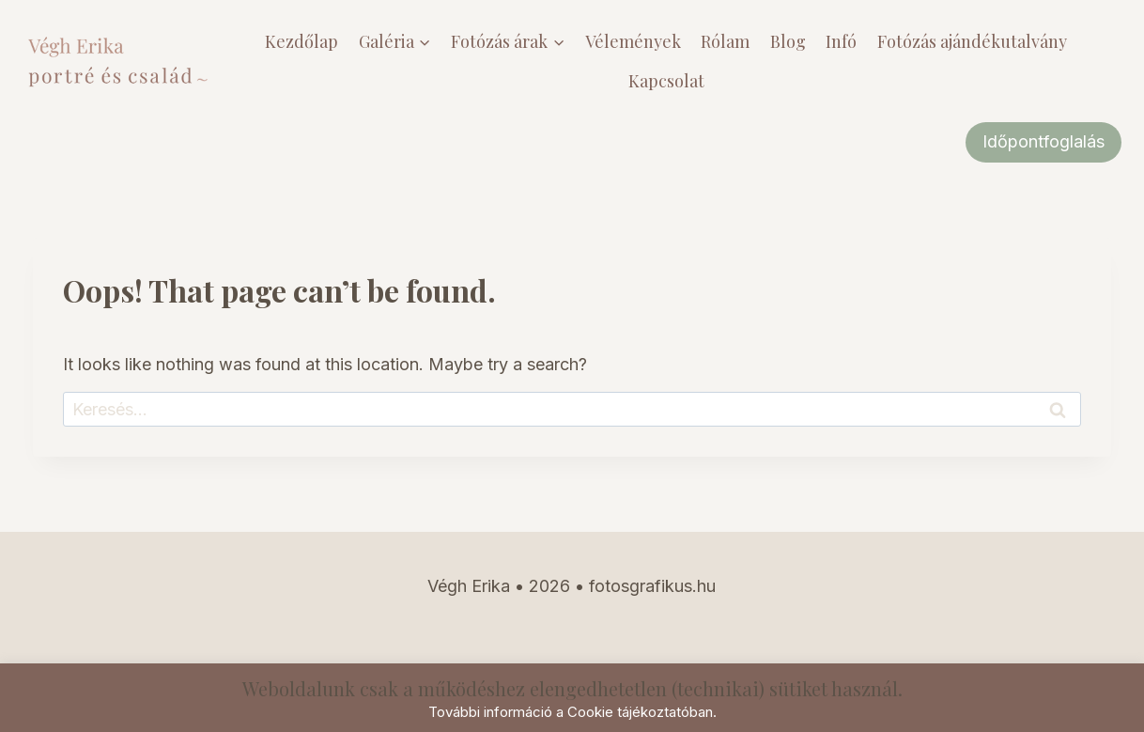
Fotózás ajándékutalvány (972, 41)
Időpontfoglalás (1043, 141)
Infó (841, 41)
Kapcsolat (666, 81)
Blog (788, 41)
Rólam (725, 41)
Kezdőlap (301, 41)
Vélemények (633, 41)
